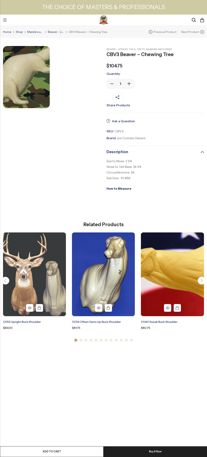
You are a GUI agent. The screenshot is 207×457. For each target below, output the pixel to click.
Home (7, 32)
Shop (19, 32)
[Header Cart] (202, 20)
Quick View (29, 308)
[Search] (193, 20)
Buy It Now (155, 451)
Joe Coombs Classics (132, 138)
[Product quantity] (120, 83)
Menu (5, 20)
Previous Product (165, 32)
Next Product (190, 32)
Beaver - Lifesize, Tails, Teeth (56, 32)
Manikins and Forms (35, 32)
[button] (5, 281)
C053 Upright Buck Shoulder (22, 322)
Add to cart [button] (39, 308)
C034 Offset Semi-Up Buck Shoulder (96, 322)
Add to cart (51, 451)
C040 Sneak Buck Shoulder (159, 322)
